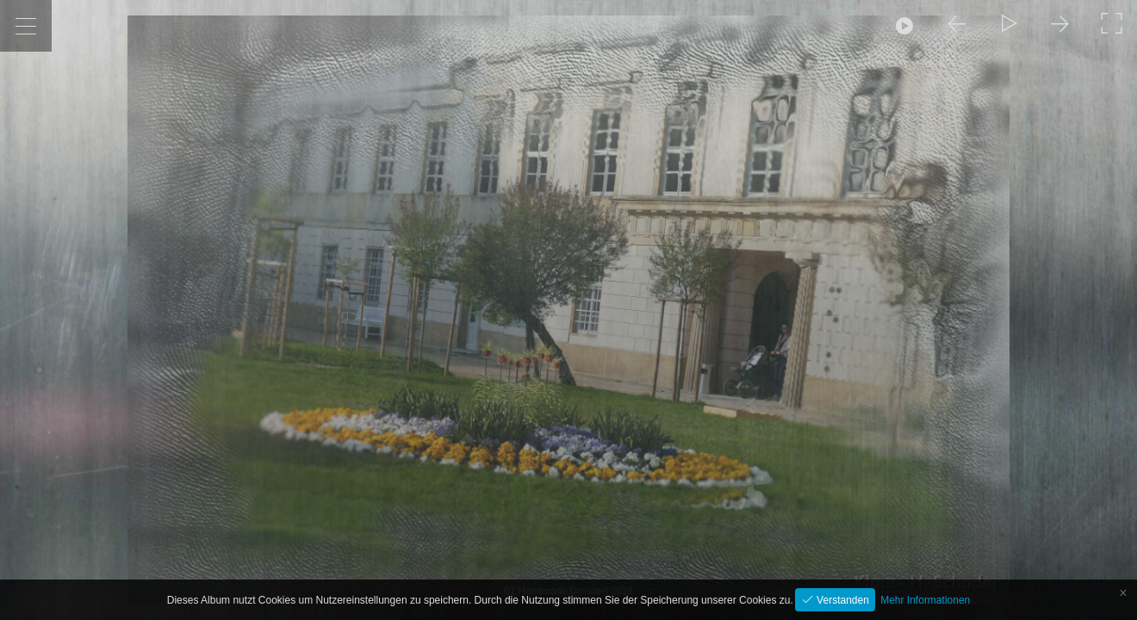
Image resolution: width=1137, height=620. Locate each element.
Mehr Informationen (925, 600)
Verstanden (841, 600)
